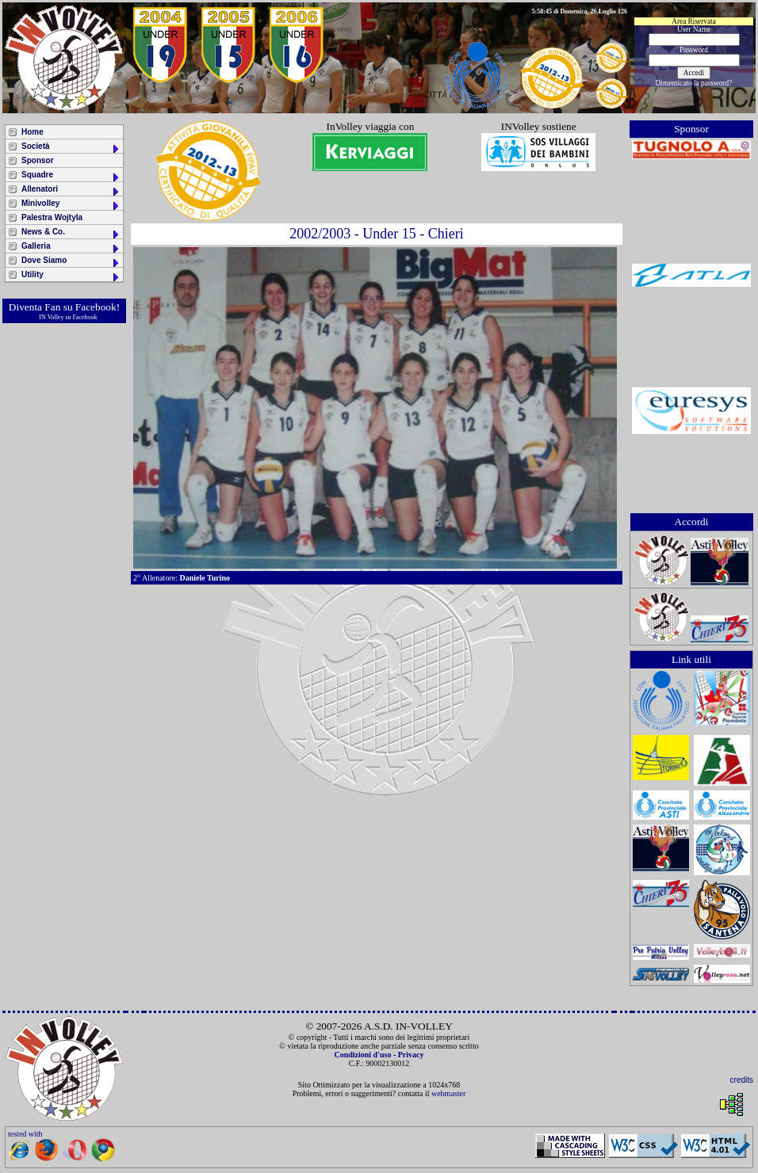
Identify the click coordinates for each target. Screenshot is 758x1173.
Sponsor (37, 160)
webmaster (448, 1093)
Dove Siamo (71, 262)
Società (71, 148)
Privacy (411, 1054)
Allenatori (71, 190)
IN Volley (51, 317)
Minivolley (71, 205)
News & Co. (71, 233)
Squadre (71, 176)
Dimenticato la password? (694, 83)
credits (741, 1080)
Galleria (71, 247)
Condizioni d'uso (362, 1054)
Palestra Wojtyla (51, 217)
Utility (71, 276)
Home (32, 132)
